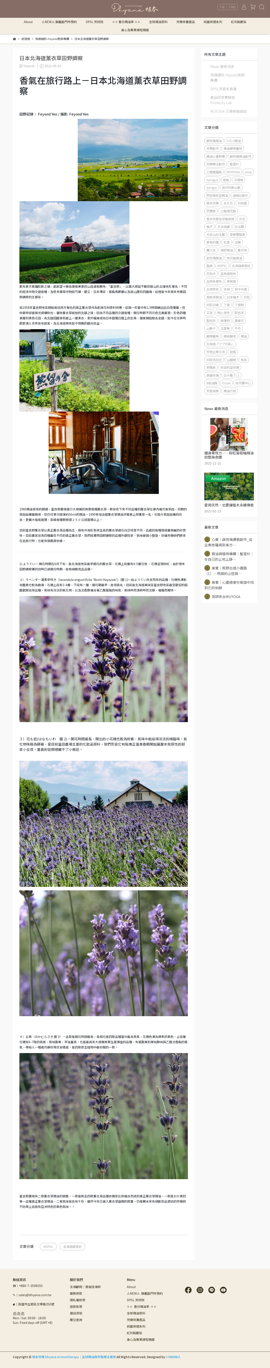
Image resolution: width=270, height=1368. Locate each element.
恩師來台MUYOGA (222, 596)
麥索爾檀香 (237, 234)
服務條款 (76, 1293)
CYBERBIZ (173, 1357)
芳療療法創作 (215, 164)
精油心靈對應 (215, 156)
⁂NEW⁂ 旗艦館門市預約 (59, 22)
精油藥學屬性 (233, 148)
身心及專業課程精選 (135, 30)
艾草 (209, 312)
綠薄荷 (225, 320)
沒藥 (238, 242)
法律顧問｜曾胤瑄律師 (85, 1287)
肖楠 (227, 289)
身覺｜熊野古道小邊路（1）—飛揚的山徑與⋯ (225, 570)
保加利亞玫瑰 (229, 367)
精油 (244, 336)
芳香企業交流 (215, 351)
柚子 (209, 226)
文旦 (242, 219)
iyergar (211, 187)
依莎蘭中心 (243, 383)
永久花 (228, 203)
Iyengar (212, 179)
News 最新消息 (222, 66)
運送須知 (76, 1313)
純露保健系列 (213, 22)
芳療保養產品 (185, 22)
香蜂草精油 (214, 297)
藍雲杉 (234, 164)
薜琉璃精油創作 (240, 156)
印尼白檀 (212, 304)
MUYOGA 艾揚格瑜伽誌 (228, 111)
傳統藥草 (230, 336)
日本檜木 (233, 297)
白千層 (228, 375)
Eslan (226, 383)
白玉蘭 (239, 226)
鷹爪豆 (211, 250)
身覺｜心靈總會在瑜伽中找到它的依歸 (229, 584)
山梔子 (211, 328)
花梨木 (211, 273)
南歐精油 (226, 250)
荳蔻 (233, 351)
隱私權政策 (77, 1300)
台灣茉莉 (212, 289)
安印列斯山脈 (231, 187)
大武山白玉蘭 (215, 234)
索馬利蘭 (212, 242)
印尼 (247, 297)
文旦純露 (223, 226)
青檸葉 (231, 281)
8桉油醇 (211, 383)
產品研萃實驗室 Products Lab (222, 100)
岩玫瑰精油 (214, 258)
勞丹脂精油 (234, 258)
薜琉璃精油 (214, 140)
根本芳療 (212, 203)
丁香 (227, 304)
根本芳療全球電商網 (220, 219)
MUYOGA (233, 172)
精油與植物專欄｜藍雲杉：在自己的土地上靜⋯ (229, 556)
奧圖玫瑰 (212, 375)
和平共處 (241, 289)
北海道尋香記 (72, 1246)
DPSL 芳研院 (94, 22)
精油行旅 (230, 391)
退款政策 (76, 1306)
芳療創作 (212, 148)
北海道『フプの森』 (220, 344)
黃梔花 (239, 320)
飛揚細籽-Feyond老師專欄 (227, 77)
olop (248, 172)
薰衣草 (242, 250)
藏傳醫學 (212, 336)
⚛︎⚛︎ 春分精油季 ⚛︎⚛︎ (126, 22)
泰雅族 (211, 367)
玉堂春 (225, 328)
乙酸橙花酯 (228, 211)
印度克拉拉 (214, 359)
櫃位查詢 (76, 1319)
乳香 (227, 242)
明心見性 (223, 312)
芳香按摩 (212, 391)
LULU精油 (234, 140)
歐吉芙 (239, 312)
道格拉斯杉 (240, 195)
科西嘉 (242, 203)
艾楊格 (238, 179)
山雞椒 (231, 359)
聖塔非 (211, 320)
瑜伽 (226, 179)
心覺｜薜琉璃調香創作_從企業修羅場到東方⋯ (228, 542)
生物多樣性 (214, 281)
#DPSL (48, 1246)
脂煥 (209, 265)
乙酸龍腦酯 (214, 172)
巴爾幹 (211, 211)
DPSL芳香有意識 (223, 88)
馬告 (244, 359)
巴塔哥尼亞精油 (217, 195)
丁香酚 (239, 304)
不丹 (238, 328)
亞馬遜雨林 (228, 273)
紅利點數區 (238, 22)
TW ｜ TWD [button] (228, 7)
